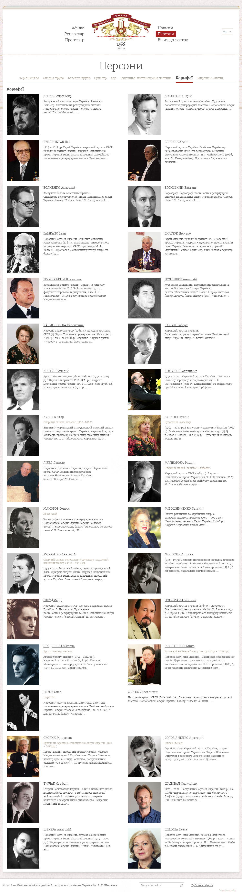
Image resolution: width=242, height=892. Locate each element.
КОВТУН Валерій (56, 371)
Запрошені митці (210, 78)
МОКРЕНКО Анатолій (59, 554)
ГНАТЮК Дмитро (178, 233)
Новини (165, 28)
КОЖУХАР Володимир (181, 371)
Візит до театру (173, 39)
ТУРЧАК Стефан (55, 783)
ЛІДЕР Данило (54, 463)
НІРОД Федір (52, 600)
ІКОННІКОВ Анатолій (181, 279)
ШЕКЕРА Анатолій (57, 829)
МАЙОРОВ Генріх (56, 508)
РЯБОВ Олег (52, 692)
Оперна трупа (53, 78)
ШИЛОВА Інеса (176, 829)
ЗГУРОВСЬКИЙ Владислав (62, 279)
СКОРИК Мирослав (57, 738)
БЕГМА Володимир (57, 96)
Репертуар (74, 34)
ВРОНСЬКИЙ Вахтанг (180, 187)
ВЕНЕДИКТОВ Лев (56, 142)
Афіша (78, 28)
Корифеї (184, 78)
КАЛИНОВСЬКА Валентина (63, 325)
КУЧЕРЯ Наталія (177, 417)
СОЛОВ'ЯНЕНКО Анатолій (184, 738)
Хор (113, 78)
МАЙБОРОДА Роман (179, 463)
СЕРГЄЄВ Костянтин (143, 692)
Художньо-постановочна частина (146, 78)
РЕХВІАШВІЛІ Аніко (179, 646)
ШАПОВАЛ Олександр (181, 783)
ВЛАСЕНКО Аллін (178, 142)
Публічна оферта (202, 885)
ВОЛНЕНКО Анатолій (59, 187)
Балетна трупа (79, 78)
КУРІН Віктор (53, 417)
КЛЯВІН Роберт (176, 325)
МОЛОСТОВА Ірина (179, 554)
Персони (166, 34)
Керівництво (29, 78)
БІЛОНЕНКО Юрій (178, 96)
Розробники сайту (227, 890)
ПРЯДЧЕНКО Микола (59, 646)
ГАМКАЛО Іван (54, 233)
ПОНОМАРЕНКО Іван (180, 600)
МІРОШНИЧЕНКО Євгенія (184, 508)
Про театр (74, 39)
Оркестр (100, 78)
